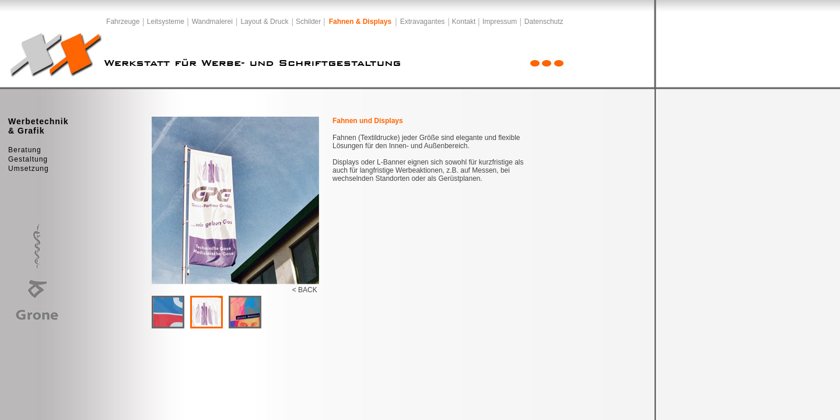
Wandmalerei (212, 22)
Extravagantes (422, 22)
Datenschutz (544, 22)
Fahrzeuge (122, 22)
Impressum (499, 22)
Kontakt (464, 22)
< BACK (304, 290)
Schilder (308, 22)
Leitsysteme (165, 22)
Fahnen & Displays (360, 22)
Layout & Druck (264, 22)
